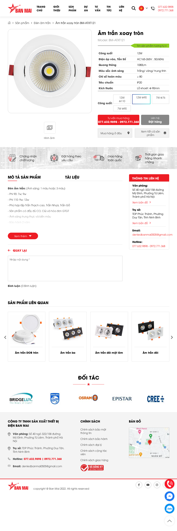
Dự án (86, 8)
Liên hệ (121, 8)
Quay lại (17, 250)
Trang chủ (41, 8)
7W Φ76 (160, 97)
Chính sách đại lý (91, 444)
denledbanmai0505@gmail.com (152, 234)
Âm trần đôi (150, 352)
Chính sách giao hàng (94, 460)
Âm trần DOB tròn (26, 352)
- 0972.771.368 (128, 122)
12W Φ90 (141, 97)
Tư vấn (97, 8)
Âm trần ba (67, 352)
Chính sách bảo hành (94, 438)
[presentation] (5, 337)
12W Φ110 (122, 99)
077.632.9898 (165, 6)
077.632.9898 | (34, 459)
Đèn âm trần (42, 23)
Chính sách (90, 421)
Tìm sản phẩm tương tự (152, 45)
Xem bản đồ (141, 202)
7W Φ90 (122, 108)
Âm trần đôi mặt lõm (109, 352)
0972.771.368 (165, 10)
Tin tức (109, 8)
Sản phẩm (72, 8)
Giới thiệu (56, 8)
